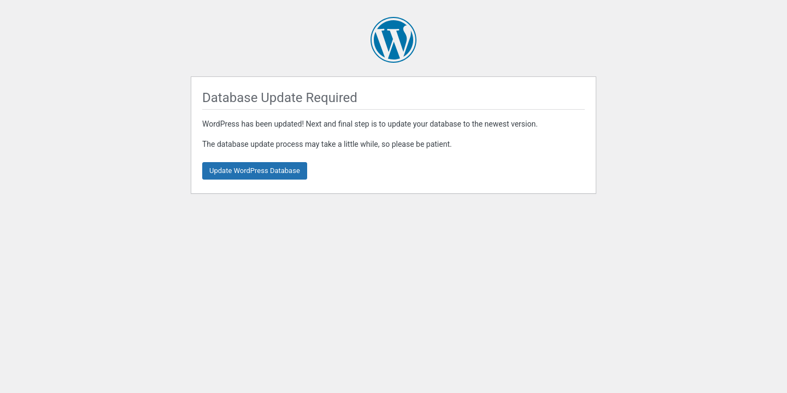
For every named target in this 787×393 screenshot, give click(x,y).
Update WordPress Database (254, 170)
